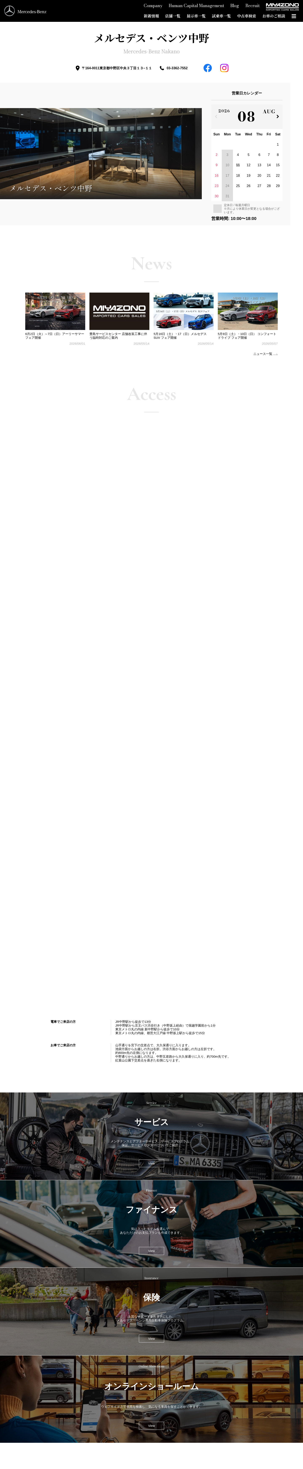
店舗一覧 (172, 16)
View (151, 1163)
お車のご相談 (273, 16)
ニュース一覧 (262, 354)
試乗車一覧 (221, 16)
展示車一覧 (196, 16)
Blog (234, 5)
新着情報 (151, 16)
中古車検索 (246, 16)
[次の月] (277, 116)
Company (153, 5)
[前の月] (216, 116)
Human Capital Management (196, 5)
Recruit (252, 5)
